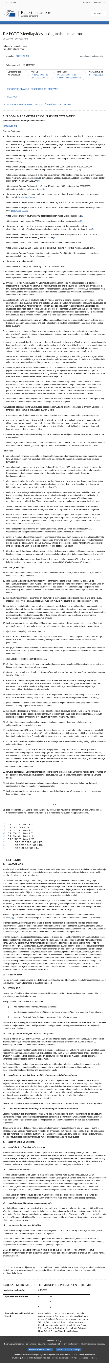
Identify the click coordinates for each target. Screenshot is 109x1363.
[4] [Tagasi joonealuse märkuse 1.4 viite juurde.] (4, 833)
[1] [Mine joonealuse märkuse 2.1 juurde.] (13, 917)
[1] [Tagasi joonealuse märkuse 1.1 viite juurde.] (4, 824)
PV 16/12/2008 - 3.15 (66, 75)
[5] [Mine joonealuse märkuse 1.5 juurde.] (43, 189)
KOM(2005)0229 (19, 211)
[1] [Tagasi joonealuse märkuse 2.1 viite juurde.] (4, 1267)
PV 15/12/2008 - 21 (39, 75)
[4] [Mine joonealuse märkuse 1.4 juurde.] (38, 181)
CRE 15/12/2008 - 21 (40, 78)
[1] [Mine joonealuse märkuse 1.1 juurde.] (41, 147)
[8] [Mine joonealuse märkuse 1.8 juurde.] (93, 229)
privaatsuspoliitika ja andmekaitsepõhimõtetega (31, 1361)
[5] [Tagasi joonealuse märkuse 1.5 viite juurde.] (4, 836)
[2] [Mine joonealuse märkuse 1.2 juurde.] (20, 161)
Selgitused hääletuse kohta (69, 78)
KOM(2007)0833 (27, 197)
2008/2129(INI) (22, 56)
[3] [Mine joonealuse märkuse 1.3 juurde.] (79, 170)
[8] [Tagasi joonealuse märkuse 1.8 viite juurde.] (4, 845)
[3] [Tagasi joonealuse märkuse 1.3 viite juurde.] (4, 830)
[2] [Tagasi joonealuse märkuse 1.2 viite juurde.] (4, 827)
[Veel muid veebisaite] (94, 3)
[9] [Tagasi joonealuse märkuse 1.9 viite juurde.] (4, 848)
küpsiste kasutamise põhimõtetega (65, 1361)
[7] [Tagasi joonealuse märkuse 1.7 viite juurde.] (4, 842)
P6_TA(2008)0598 (97, 75)
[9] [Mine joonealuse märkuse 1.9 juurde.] (54, 237)
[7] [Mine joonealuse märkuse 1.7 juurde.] (81, 221)
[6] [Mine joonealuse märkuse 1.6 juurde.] (82, 216)
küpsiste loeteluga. (89, 1361)
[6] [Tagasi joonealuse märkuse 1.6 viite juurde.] (4, 839)
